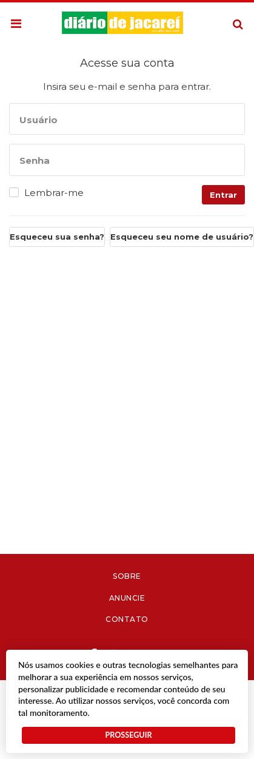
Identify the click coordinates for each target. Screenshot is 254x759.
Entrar (223, 195)
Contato (127, 619)
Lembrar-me (54, 193)
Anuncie (127, 597)
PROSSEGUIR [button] (128, 735)
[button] (16, 24)
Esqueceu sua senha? (57, 236)
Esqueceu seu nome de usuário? (181, 236)
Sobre (127, 576)
